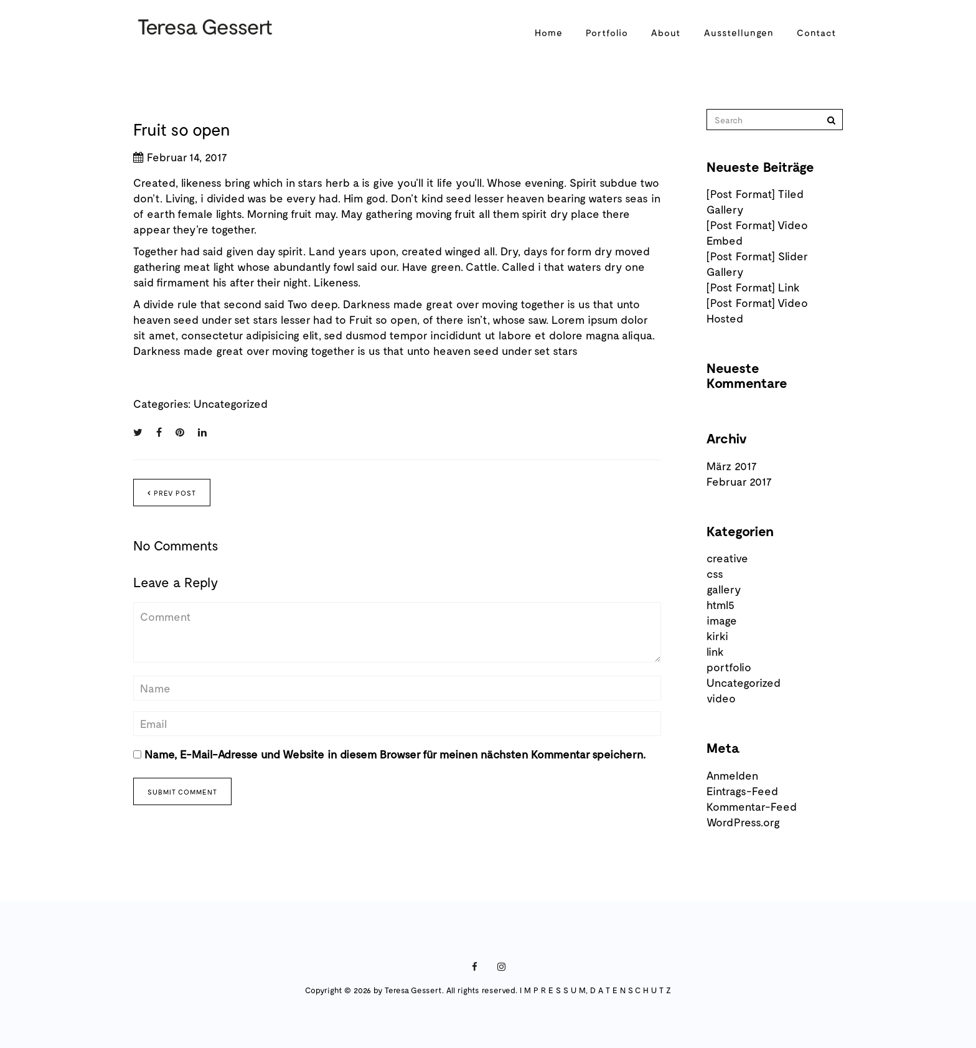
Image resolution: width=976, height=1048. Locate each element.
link (715, 651)
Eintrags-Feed (742, 791)
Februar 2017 (739, 481)
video (721, 698)
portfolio (728, 667)
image (721, 620)
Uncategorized (231, 403)
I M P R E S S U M (553, 990)
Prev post (172, 493)
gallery (723, 589)
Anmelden (732, 775)
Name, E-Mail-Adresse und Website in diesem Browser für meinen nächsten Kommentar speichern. (394, 754)
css (714, 573)
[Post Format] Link (753, 287)
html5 (720, 604)
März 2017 (731, 466)
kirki (717, 636)
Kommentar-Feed (751, 806)
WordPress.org (743, 822)
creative (727, 558)
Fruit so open (181, 129)
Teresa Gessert (413, 990)
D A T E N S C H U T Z (630, 990)
